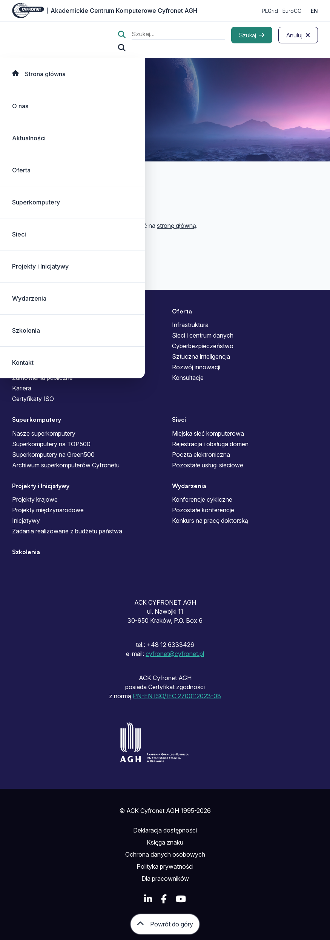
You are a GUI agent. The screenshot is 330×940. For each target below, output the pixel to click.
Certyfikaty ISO (33, 398)
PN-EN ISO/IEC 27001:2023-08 (177, 696)
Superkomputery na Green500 (53, 454)
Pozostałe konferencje (203, 510)
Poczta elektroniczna (201, 454)
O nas (20, 106)
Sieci (19, 234)
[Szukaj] (251, 35)
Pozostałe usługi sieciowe (207, 465)
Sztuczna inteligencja (201, 356)
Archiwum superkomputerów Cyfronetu (66, 465)
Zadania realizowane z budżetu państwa (67, 531)
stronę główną (176, 225)
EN (314, 11)
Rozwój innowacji (196, 367)
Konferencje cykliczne (202, 499)
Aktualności (29, 138)
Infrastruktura (190, 325)
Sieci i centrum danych (202, 335)
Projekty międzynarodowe (48, 510)
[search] (178, 35)
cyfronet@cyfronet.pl (175, 653)
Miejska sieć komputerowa (208, 433)
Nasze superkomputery (43, 433)
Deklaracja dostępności (165, 830)
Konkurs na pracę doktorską (210, 520)
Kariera (21, 388)
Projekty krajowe (35, 499)
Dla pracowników (165, 878)
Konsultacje (188, 377)
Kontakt (23, 362)
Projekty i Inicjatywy (40, 266)
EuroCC (291, 11)
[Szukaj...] (122, 47)
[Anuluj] (298, 35)
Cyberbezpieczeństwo (202, 346)
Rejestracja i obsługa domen (210, 444)
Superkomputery (36, 202)
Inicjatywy (26, 520)
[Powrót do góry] (165, 924)
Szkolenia (26, 330)
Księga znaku (165, 842)
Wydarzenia (29, 298)
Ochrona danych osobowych (165, 854)
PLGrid (270, 11)
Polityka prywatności (165, 866)
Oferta (21, 170)
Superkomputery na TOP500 (51, 444)
